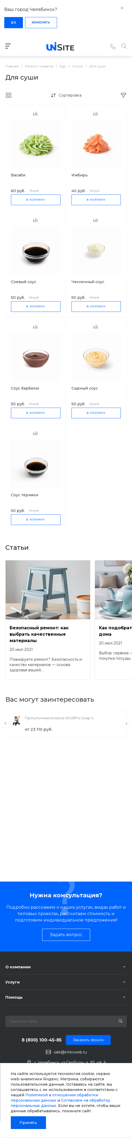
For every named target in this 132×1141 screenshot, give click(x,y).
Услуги (12, 982)
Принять (28, 1122)
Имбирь (79, 175)
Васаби (18, 175)
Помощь (14, 997)
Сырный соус (84, 388)
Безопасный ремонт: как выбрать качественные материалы (39, 634)
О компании (18, 967)
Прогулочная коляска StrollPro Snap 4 (59, 718)
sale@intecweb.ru (70, 1052)
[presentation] (5, 723)
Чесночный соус (87, 281)
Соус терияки (24, 495)
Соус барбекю (25, 388)
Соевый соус (23, 281)
